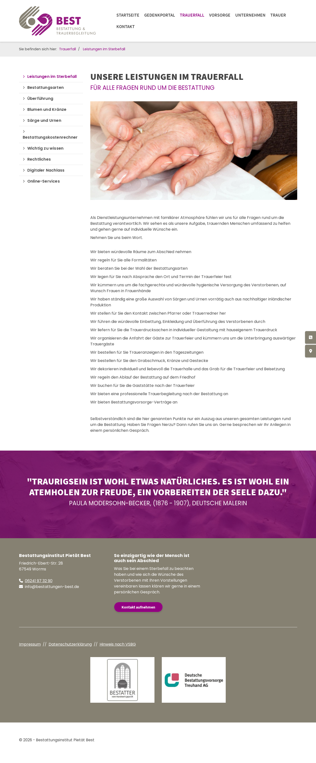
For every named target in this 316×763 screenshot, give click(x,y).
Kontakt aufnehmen (138, 607)
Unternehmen (250, 15)
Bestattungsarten (45, 87)
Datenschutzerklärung (70, 644)
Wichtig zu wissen (45, 148)
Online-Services (43, 181)
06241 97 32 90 (38, 581)
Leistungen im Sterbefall (104, 49)
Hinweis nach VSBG (118, 644)
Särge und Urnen (44, 120)
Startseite (127, 15)
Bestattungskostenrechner (50, 137)
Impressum (30, 644)
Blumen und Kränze (46, 109)
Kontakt (125, 26)
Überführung (40, 98)
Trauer (278, 15)
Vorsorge (219, 15)
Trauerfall (192, 15)
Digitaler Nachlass (46, 170)
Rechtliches (39, 159)
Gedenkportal (159, 15)
